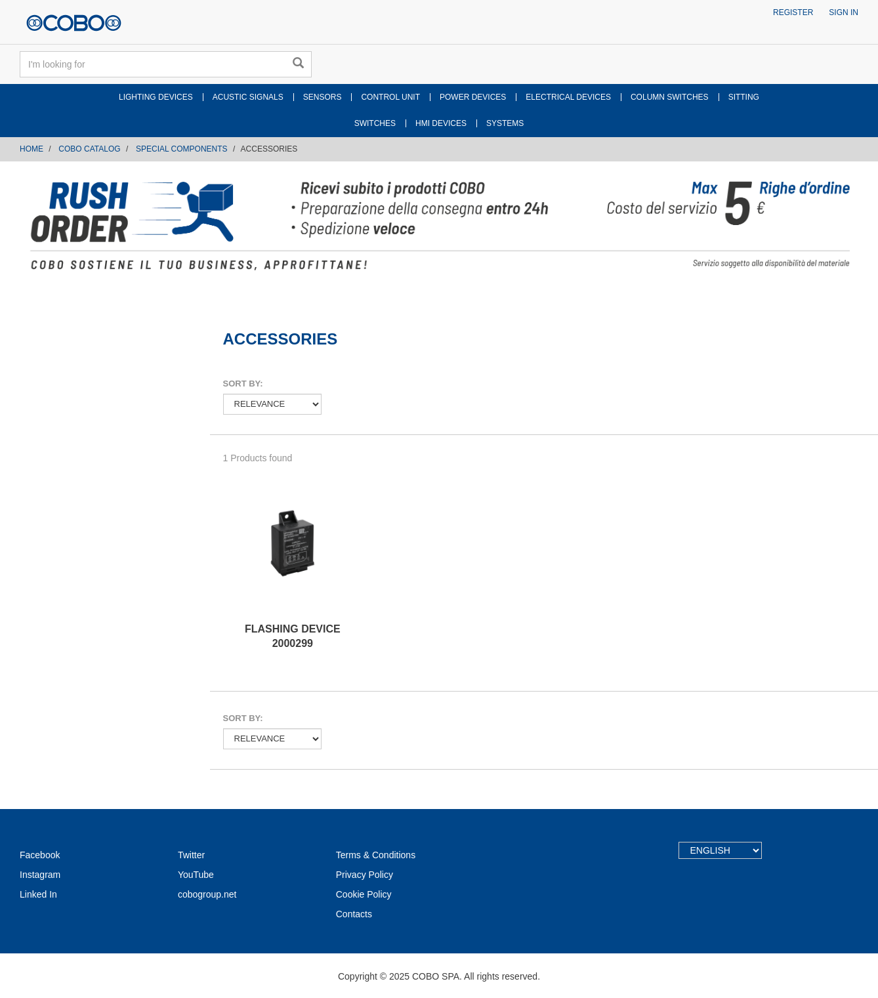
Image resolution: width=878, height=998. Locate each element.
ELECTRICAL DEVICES (568, 97)
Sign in (843, 12)
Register (793, 12)
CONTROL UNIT (390, 97)
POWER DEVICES (473, 97)
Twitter (191, 855)
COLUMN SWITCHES (670, 97)
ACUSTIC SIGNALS (248, 97)
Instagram (40, 874)
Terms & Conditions (375, 855)
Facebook (40, 855)
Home (31, 149)
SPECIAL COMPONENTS (182, 149)
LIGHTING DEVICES (156, 97)
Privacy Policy (364, 874)
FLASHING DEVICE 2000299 (293, 636)
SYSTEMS (505, 123)
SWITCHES (375, 123)
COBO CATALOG (89, 149)
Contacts (354, 914)
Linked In (38, 894)
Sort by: (243, 383)
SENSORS (322, 97)
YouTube (196, 874)
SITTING (743, 97)
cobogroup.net (207, 894)
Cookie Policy (364, 894)
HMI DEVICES (441, 123)
